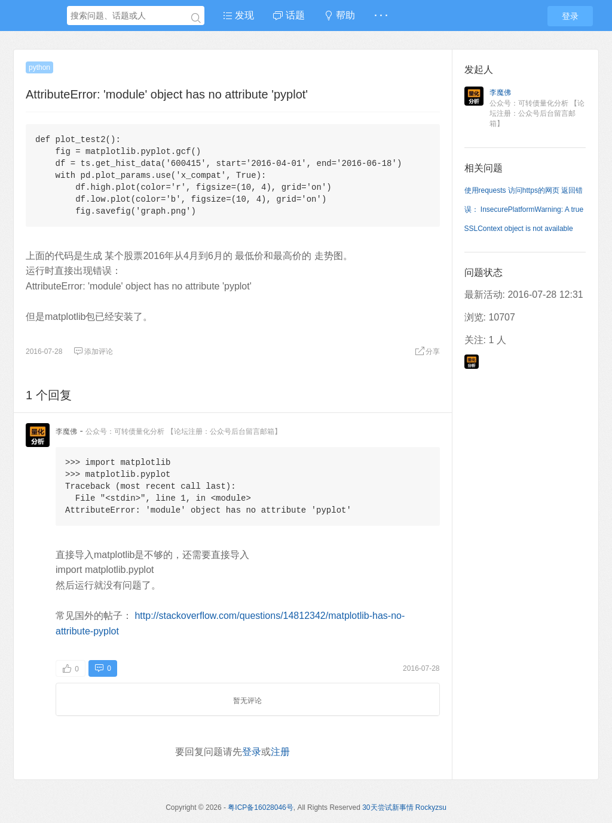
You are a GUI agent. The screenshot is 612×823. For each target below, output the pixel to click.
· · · (380, 15)
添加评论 (93, 351)
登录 (570, 16)
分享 (427, 351)
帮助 (339, 15)
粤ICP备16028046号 (260, 807)
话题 (288, 15)
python (39, 67)
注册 (280, 752)
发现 (238, 15)
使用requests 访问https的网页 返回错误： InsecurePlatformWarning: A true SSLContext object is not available (524, 209)
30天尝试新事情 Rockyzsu (404, 807)
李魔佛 (66, 431)
